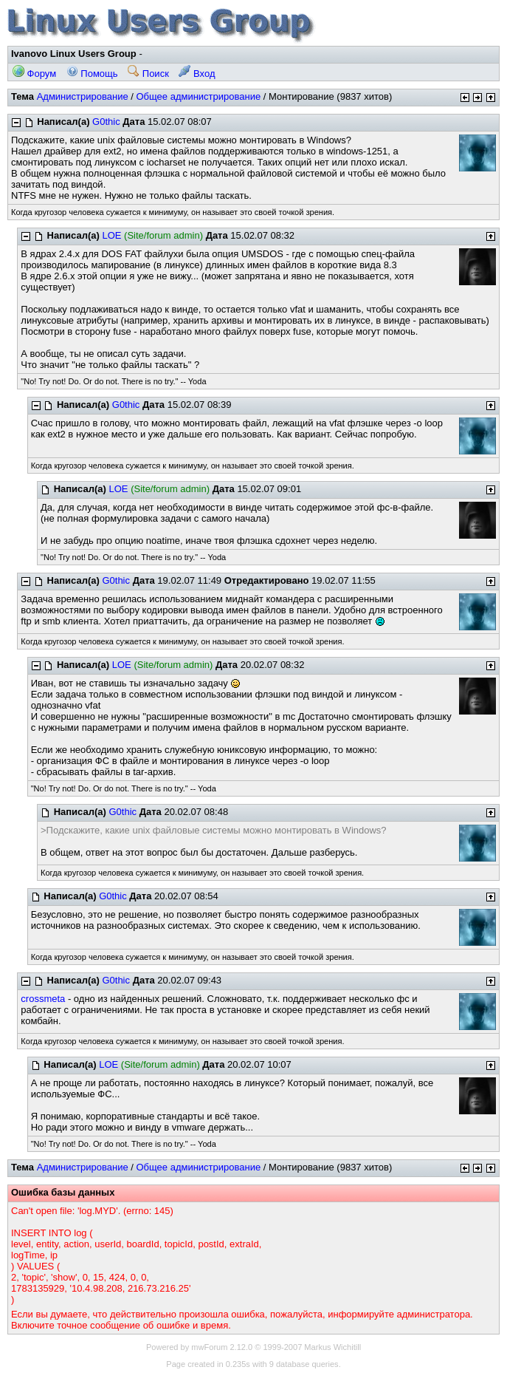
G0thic (106, 121)
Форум (34, 73)
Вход (197, 73)
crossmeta (43, 998)
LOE (111, 235)
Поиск (148, 73)
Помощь (92, 73)
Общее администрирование (198, 96)
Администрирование (82, 96)
